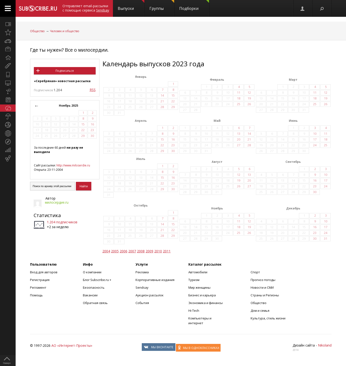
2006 (123, 251)
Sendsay (142, 287)
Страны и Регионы (265, 295)
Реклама (142, 272)
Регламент (38, 287)
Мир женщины (199, 287)
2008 (141, 251)
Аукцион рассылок (150, 295)
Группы (161, 5)
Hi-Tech (193, 310)
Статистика (47, 215)
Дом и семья (260, 310)
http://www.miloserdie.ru (73, 165)
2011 (167, 251)
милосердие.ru (56, 202)
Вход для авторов (43, 272)
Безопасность (94, 287)
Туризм (193, 280)
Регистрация (39, 280)
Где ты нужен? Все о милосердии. (69, 50)
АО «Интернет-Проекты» (71, 345)
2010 (158, 251)
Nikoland (325, 345)
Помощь (36, 295)
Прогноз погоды (263, 280)
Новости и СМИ (262, 287)
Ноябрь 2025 (68, 106)
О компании (92, 272)
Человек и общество (64, 31)
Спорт (255, 272)
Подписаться (65, 71)
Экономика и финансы (205, 303)
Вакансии (90, 295)
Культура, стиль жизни (268, 318)
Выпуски (131, 5)
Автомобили (197, 272)
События (142, 303)
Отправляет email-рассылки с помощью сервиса (85, 8)
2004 (106, 251)
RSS (93, 89)
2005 (115, 251)
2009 (149, 251)
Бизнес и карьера (202, 295)
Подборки (194, 5)
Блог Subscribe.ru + (97, 280)
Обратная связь (95, 303)
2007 (132, 251)
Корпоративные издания (155, 280)
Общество (37, 31)
